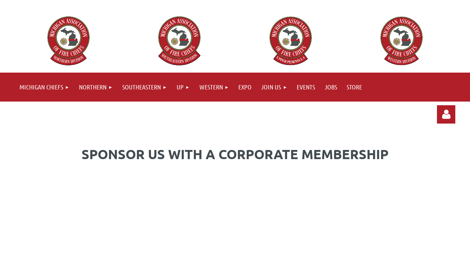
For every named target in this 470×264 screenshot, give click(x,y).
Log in (446, 114)
